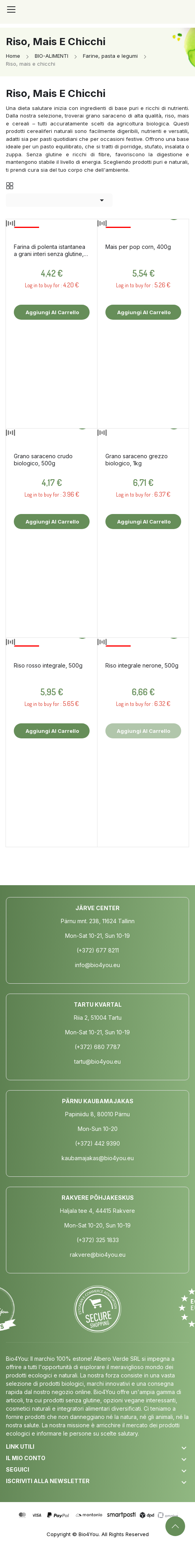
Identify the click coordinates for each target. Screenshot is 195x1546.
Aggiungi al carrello (51, 312)
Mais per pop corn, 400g (138, 246)
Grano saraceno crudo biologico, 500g (43, 460)
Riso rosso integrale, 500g (48, 665)
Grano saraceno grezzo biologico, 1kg (136, 460)
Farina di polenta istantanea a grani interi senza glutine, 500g (49, 250)
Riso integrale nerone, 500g (141, 665)
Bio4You (89, 1534)
